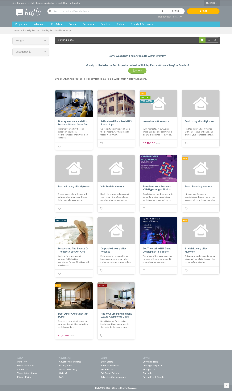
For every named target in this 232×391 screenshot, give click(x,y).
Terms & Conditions (27, 373)
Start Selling (107, 361)
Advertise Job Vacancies (113, 377)
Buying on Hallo (150, 361)
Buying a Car (149, 369)
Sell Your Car (107, 369)
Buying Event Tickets (153, 377)
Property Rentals (31, 30)
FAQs (61, 377)
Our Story (22, 361)
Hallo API (63, 373)
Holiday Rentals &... (170, 16)
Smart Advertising (68, 369)
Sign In (137, 70)
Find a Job (148, 373)
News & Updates (25, 365)
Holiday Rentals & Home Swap (56, 30)
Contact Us (23, 369)
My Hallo (211, 3)
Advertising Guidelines (70, 361)
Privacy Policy (24, 377)
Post (203, 11)
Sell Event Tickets (110, 373)
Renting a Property (152, 365)
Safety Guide (65, 365)
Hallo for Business (110, 365)
